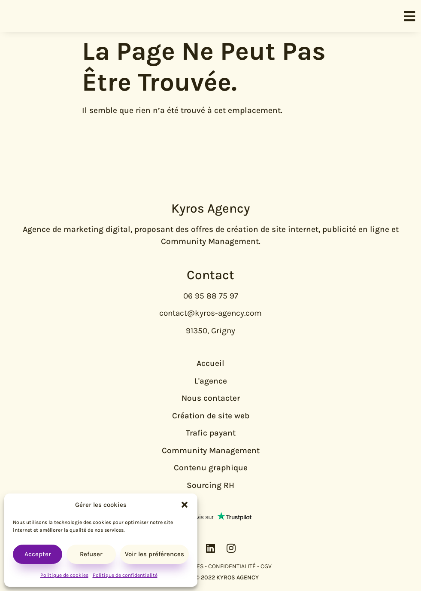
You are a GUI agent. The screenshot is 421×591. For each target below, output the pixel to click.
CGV (266, 566)
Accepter (37, 554)
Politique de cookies (64, 575)
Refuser (91, 554)
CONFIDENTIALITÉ (232, 566)
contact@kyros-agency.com (210, 313)
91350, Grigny (210, 330)
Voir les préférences (154, 554)
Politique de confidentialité (125, 575)
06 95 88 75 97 (210, 296)
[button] (184, 504)
